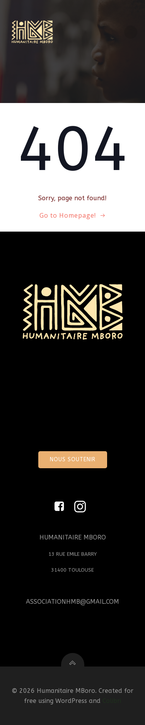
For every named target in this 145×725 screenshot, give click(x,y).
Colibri (111, 700)
